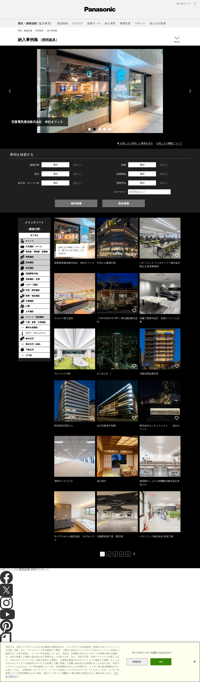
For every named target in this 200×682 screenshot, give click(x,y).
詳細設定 (136, 661)
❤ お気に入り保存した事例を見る (135, 143)
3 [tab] (100, 129)
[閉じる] (194, 661)
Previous (9, 91)
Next (190, 91)
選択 (55, 164)
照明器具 (40, 30)
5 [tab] (110, 129)
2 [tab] (95, 129)
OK (161, 661)
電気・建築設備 (25, 30)
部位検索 (123, 203)
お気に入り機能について (169, 143)
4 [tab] (105, 129)
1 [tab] (90, 129)
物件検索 (76, 203)
